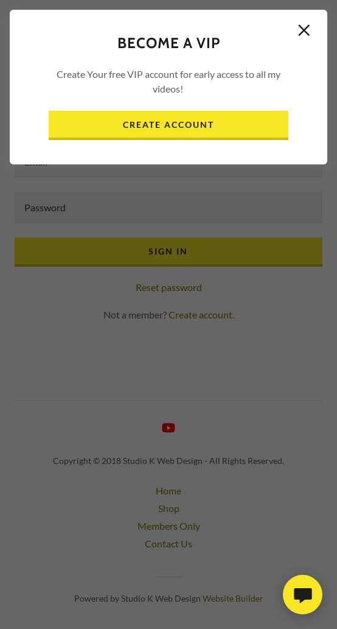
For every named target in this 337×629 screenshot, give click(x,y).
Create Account (168, 124)
